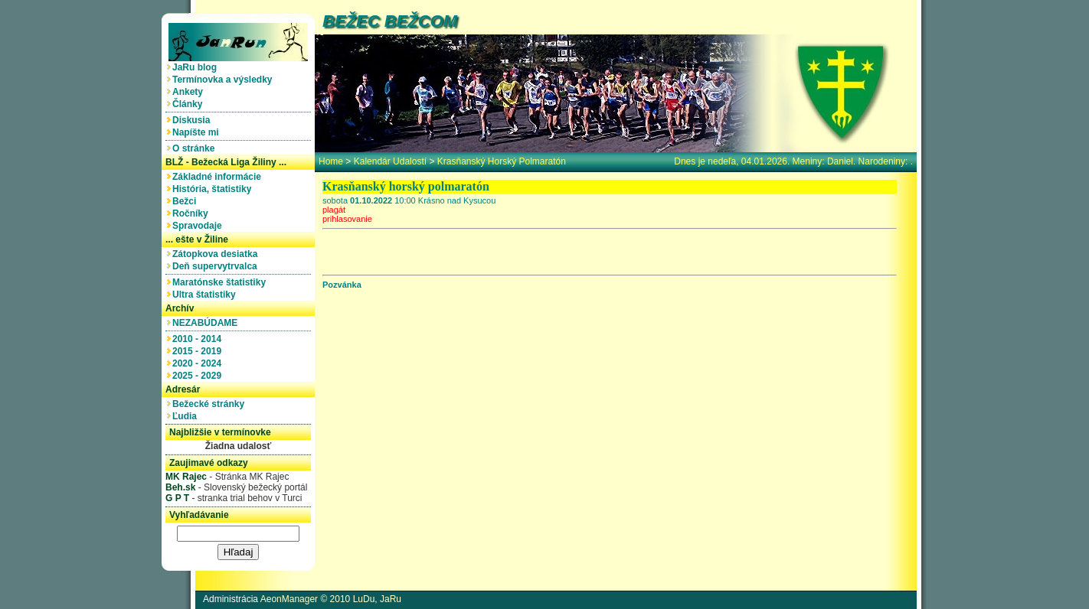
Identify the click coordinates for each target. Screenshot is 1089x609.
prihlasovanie (347, 218)
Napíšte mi (198, 132)
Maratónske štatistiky (221, 282)
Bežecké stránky (211, 404)
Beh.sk (180, 487)
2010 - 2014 (199, 339)
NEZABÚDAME (207, 323)
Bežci (186, 201)
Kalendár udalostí (390, 161)
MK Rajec (186, 476)
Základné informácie (219, 176)
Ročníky (192, 213)
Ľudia (187, 416)
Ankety (190, 91)
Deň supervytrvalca (217, 266)
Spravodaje (199, 225)
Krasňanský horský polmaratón (501, 161)
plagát (333, 209)
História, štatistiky (214, 189)
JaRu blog (197, 67)
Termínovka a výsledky (224, 79)
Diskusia (193, 120)
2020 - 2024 (199, 363)
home (331, 161)
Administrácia (230, 599)
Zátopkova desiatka (217, 254)
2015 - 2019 (199, 351)
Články (190, 104)
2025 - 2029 (199, 375)
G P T (177, 498)
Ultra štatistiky (206, 294)
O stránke (196, 148)
